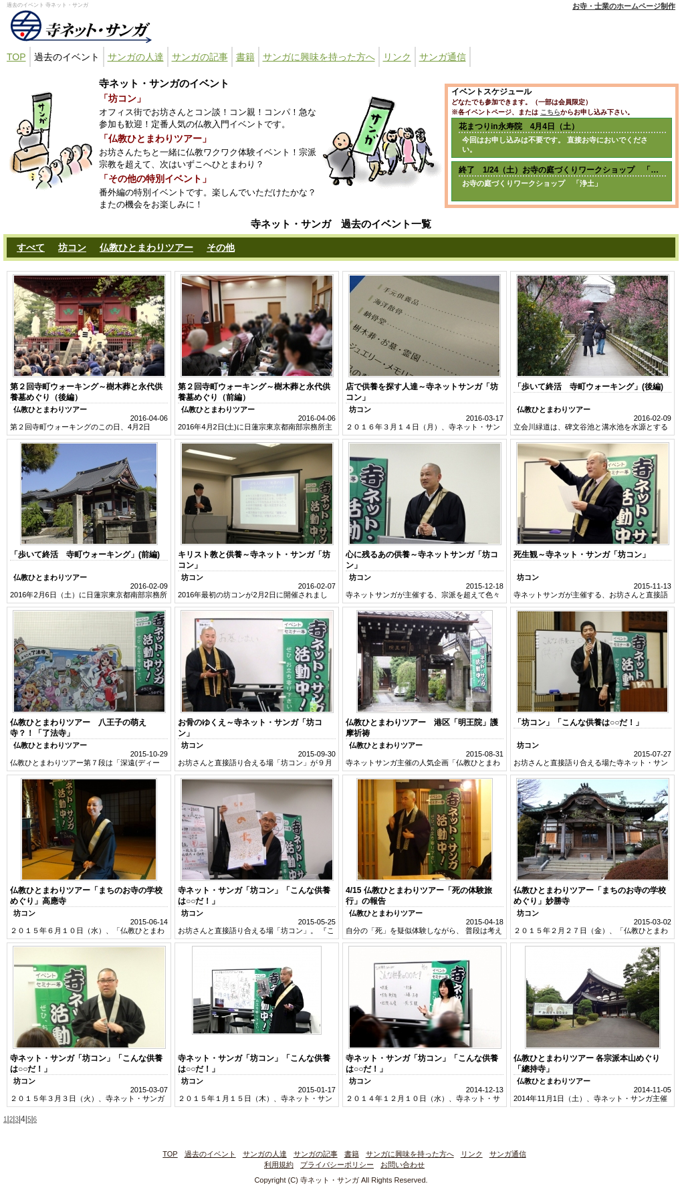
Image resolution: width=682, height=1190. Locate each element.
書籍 (245, 57)
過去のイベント (67, 57)
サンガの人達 (136, 57)
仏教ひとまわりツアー (146, 247)
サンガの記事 (200, 57)
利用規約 (279, 1165)
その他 (221, 247)
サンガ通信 (442, 57)
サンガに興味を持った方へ (319, 57)
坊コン (72, 247)
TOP (16, 57)
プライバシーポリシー (337, 1165)
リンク (397, 57)
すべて (31, 247)
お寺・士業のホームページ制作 (623, 6)
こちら (550, 112)
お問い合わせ (402, 1165)
